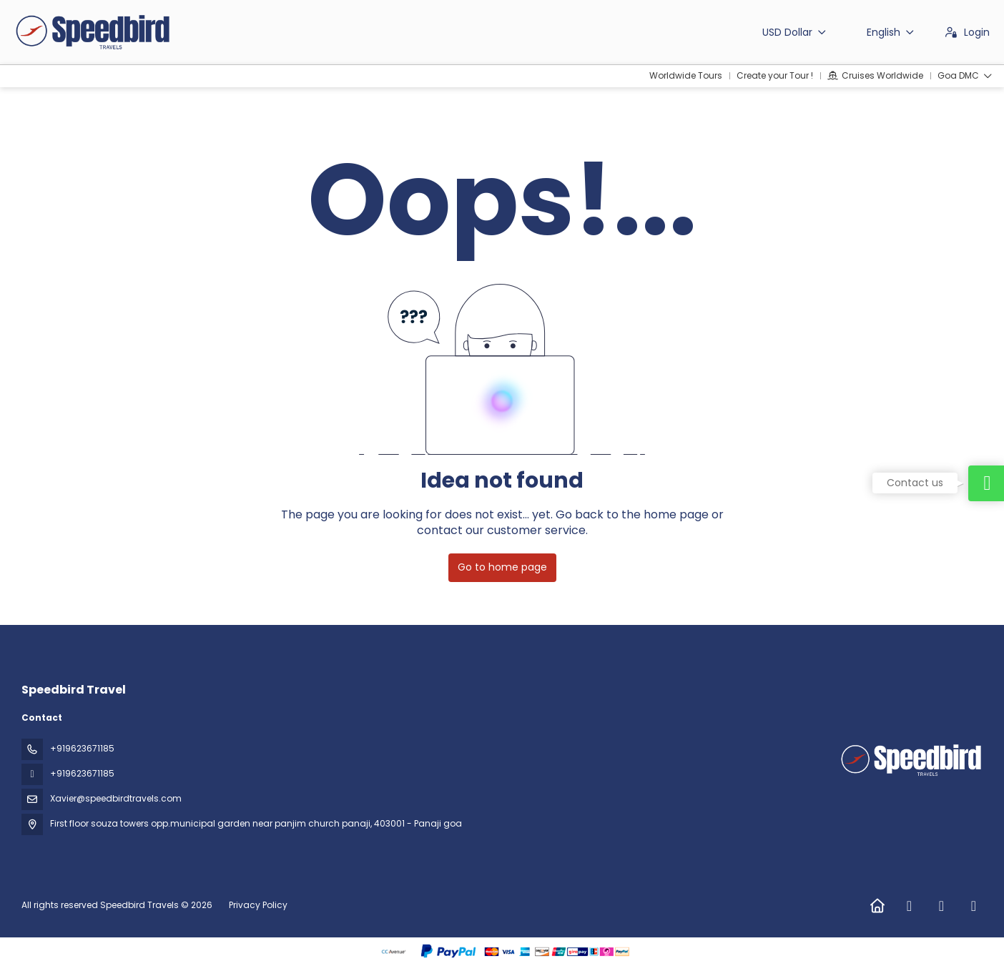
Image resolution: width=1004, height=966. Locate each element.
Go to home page (502, 567)
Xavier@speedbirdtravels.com (116, 798)
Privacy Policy (258, 905)
